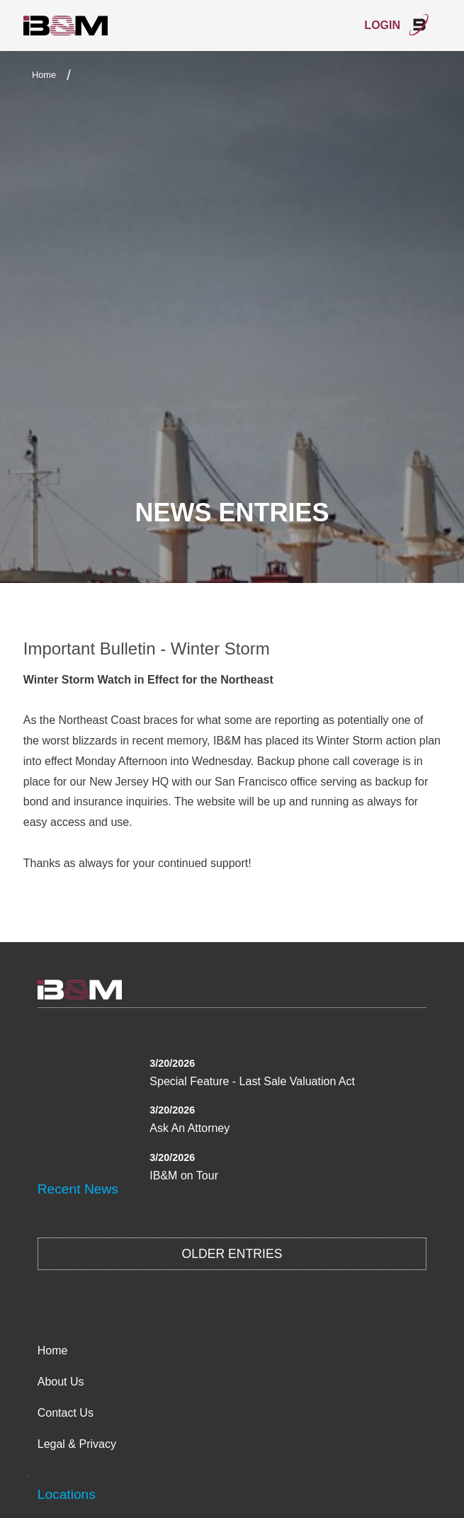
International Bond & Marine (65, 26)
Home (44, 74)
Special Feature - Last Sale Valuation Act (252, 1081)
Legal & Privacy (77, 1444)
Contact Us (66, 1413)
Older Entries (232, 1254)
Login (396, 24)
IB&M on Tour (183, 1175)
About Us (61, 1382)
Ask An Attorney (189, 1128)
